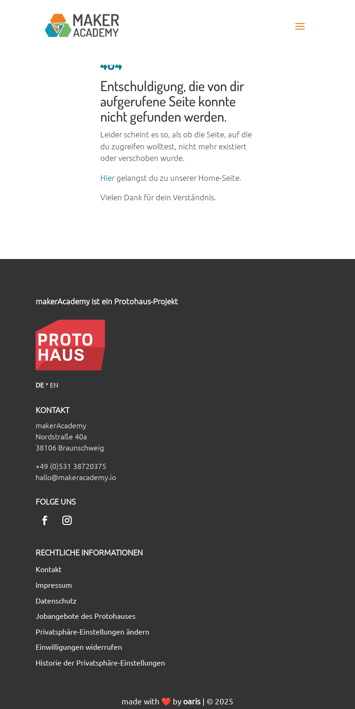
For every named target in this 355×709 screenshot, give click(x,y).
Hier (107, 178)
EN (54, 385)
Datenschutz (56, 601)
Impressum (54, 585)
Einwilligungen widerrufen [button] (79, 647)
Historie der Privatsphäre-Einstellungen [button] (100, 663)
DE (40, 385)
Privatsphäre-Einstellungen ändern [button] (92, 632)
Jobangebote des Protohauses (85, 616)
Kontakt (48, 569)
